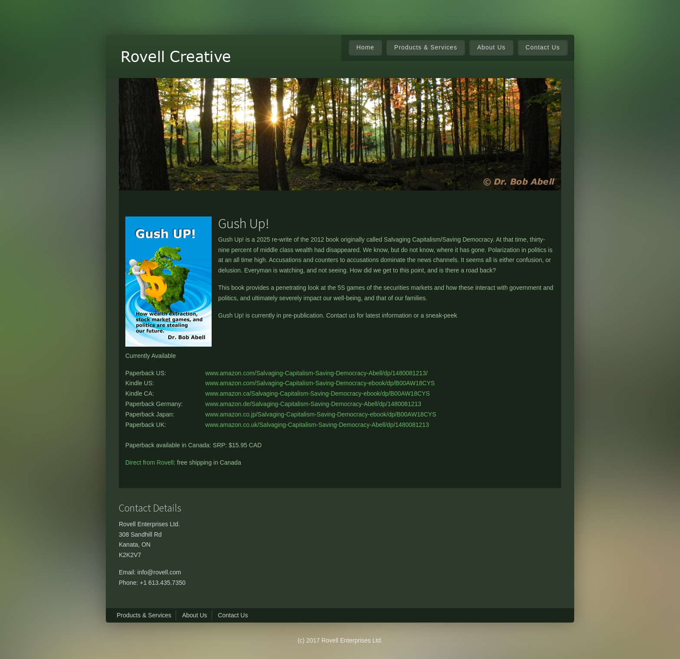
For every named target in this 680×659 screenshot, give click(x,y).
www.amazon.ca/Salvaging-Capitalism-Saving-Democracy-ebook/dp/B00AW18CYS (317, 393)
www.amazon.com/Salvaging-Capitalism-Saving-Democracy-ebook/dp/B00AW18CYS (320, 383)
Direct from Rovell (149, 462)
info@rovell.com (159, 572)
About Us (491, 47)
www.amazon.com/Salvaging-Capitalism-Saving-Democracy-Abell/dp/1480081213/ (316, 373)
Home (365, 47)
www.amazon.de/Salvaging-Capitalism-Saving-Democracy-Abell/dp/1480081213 (313, 403)
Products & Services (144, 615)
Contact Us (543, 47)
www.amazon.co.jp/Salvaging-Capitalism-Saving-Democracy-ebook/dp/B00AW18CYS (320, 414)
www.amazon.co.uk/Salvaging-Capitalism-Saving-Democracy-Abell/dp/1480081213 (317, 424)
